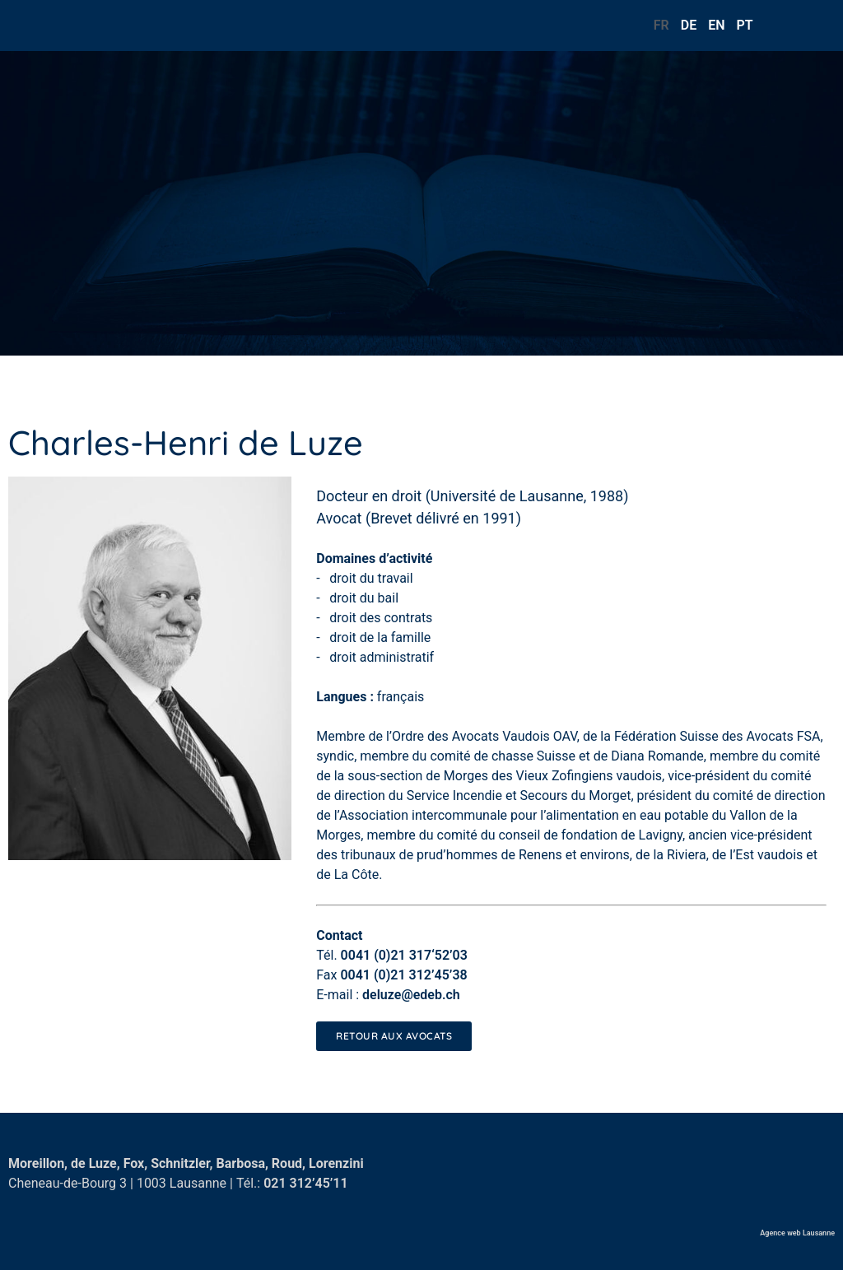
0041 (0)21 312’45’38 (403, 975)
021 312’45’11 (305, 1183)
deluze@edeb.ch (411, 995)
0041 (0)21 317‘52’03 (404, 955)
